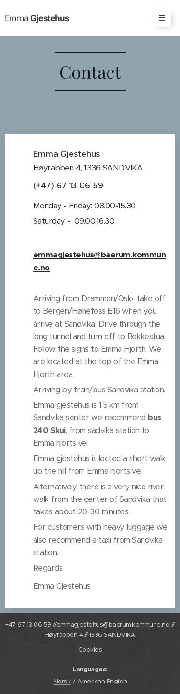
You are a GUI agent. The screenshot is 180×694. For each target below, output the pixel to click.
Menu (159, 17)
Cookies (90, 649)
